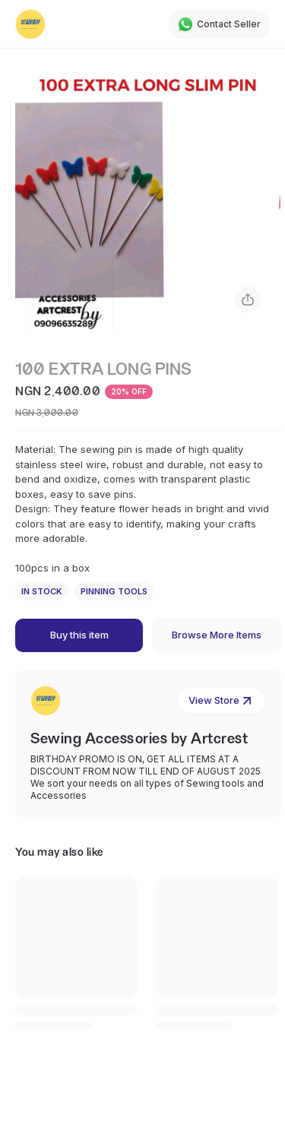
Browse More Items (216, 635)
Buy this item (79, 635)
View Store (221, 700)
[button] (148, 200)
